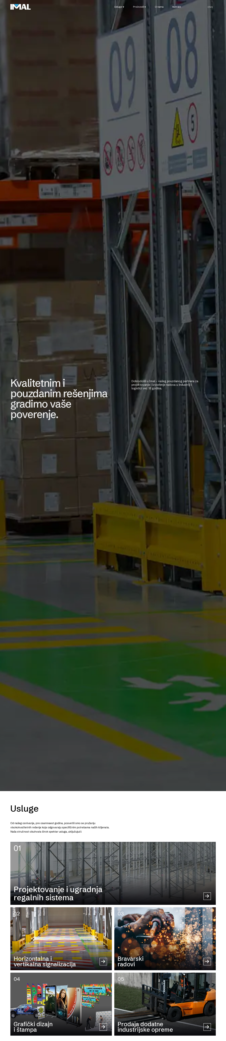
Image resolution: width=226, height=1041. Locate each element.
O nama (159, 6)
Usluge (118, 6)
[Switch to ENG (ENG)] (210, 7)
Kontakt (176, 6)
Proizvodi (138, 6)
